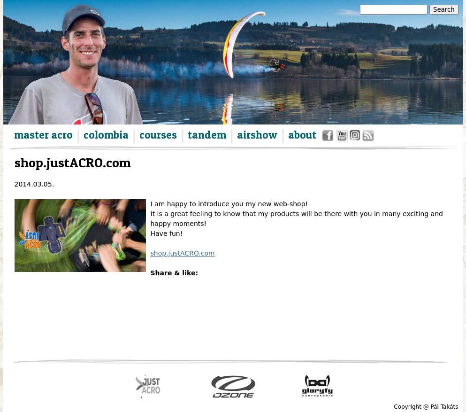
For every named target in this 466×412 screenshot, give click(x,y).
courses (158, 134)
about (302, 134)
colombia (106, 134)
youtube (342, 137)
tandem (207, 134)
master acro (43, 134)
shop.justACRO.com (183, 253)
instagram (355, 137)
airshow (257, 134)
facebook (329, 137)
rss (367, 137)
